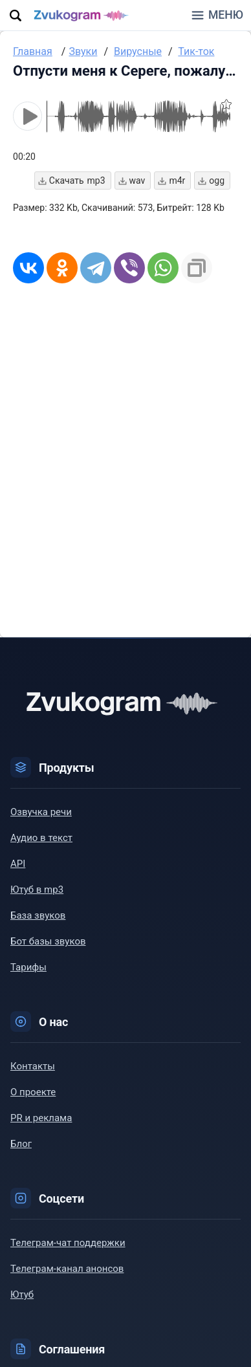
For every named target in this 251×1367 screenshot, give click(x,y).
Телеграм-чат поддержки (68, 1243)
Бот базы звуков (48, 942)
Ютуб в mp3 (36, 890)
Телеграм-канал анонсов (67, 1269)
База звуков (37, 916)
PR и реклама (41, 1118)
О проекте (33, 1093)
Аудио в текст (41, 838)
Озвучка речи (41, 812)
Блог (21, 1144)
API (17, 864)
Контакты (32, 1067)
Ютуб (22, 1295)
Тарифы (28, 968)
